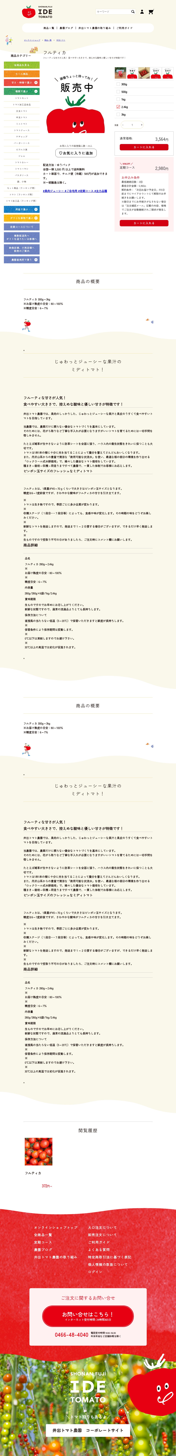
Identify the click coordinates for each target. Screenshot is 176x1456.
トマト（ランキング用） (21, 194)
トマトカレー (22, 162)
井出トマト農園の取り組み (94, 28)
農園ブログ (66, 28)
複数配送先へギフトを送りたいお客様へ (21, 237)
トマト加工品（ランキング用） (22, 200)
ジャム (21, 155)
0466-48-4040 (72, 1334)
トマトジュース (22, 130)
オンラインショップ (32, 40)
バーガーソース (22, 143)
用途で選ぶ (21, 209)
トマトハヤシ (22, 168)
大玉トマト (22, 111)
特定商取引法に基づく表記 (110, 1257)
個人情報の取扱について (108, 1264)
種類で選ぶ (21, 91)
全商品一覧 (43, 1234)
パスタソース (22, 175)
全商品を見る (21, 65)
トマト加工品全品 (22, 104)
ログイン (95, 1271)
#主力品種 (100, 191)
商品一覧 (48, 28)
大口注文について (102, 1227)
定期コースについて (21, 226)
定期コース (43, 1242)
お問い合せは (88, 1316)
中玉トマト (60, 40)
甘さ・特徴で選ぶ (22, 82)
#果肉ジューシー (54, 191)
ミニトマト (22, 123)
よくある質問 (99, 1249)
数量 (129, 125)
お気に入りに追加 (78, 152)
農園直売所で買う (22, 259)
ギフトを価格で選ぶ (21, 218)
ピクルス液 (22, 149)
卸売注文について (102, 1234)
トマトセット (22, 98)
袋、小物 (21, 181)
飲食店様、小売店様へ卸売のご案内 (22, 249)
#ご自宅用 (71, 191)
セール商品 (21, 74)
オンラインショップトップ (56, 1227)
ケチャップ (22, 136)
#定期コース (86, 191)
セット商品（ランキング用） (22, 188)
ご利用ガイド (124, 28)
